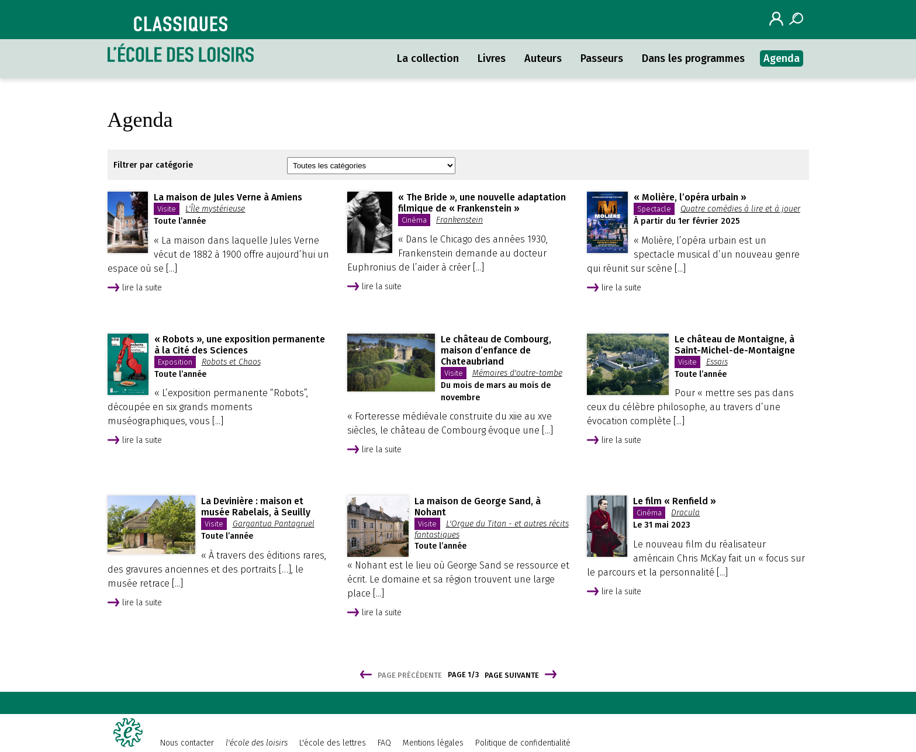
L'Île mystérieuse (215, 209)
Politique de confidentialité (523, 743)
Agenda (781, 58)
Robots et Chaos (231, 362)
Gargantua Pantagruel (273, 524)
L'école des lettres (332, 743)
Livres (492, 58)
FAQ (384, 743)
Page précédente (410, 675)
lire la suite (142, 288)
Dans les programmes (693, 58)
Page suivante (512, 675)
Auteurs (543, 58)
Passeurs (601, 58)
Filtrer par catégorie (153, 165)
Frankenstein (459, 220)
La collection (428, 58)
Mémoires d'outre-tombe (517, 373)
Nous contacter (187, 743)
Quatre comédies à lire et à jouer (740, 209)
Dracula (685, 513)
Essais (717, 362)
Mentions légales (433, 743)
